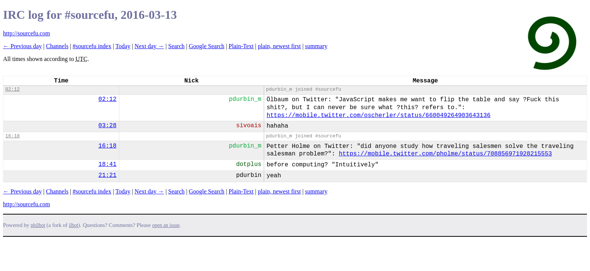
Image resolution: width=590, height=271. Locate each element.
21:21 (108, 175)
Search (176, 46)
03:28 (108, 125)
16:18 (12, 136)
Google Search (207, 46)
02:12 (12, 89)
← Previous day (22, 46)
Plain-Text (241, 46)
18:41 (108, 164)
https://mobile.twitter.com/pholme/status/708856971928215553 (445, 154)
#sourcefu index (92, 46)
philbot (38, 225)
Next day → (149, 46)
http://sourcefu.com (26, 33)
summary (316, 46)
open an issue (165, 225)
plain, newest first (279, 46)
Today (123, 46)
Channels (57, 46)
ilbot (73, 225)
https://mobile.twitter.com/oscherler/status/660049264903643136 (378, 115)
